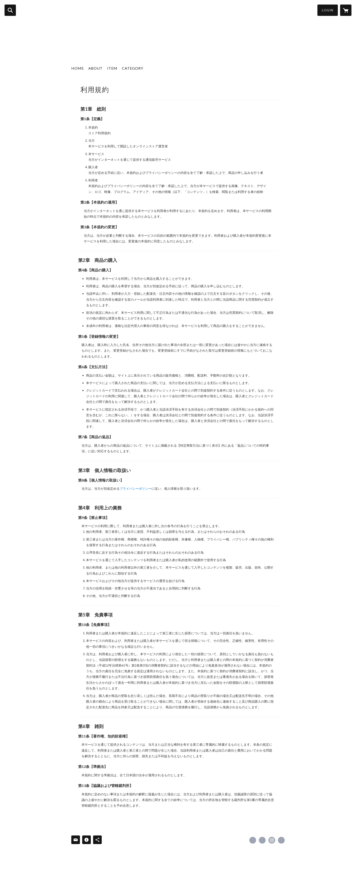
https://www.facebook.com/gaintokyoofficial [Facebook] (252, 840)
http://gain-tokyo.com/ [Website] (281, 840)
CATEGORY (132, 68)
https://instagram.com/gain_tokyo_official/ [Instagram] (271, 840)
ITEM (112, 68)
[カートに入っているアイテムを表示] (345, 10)
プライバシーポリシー (135, 488)
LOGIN (327, 10)
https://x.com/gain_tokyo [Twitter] (262, 840)
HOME (77, 68)
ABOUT (95, 68)
